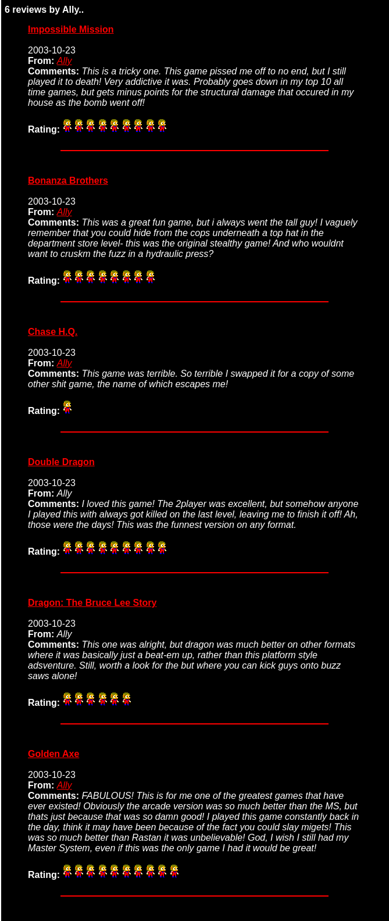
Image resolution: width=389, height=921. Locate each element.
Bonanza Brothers (68, 180)
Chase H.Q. (52, 332)
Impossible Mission (71, 29)
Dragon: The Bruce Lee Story (92, 603)
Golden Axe (53, 754)
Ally (64, 61)
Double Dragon (61, 462)
